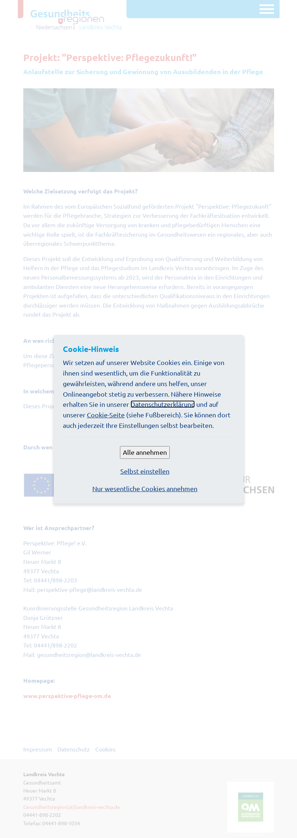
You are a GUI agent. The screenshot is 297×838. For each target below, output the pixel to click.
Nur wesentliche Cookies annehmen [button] (144, 488)
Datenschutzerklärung (163, 404)
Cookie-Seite (106, 414)
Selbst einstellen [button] (144, 471)
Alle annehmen (145, 452)
